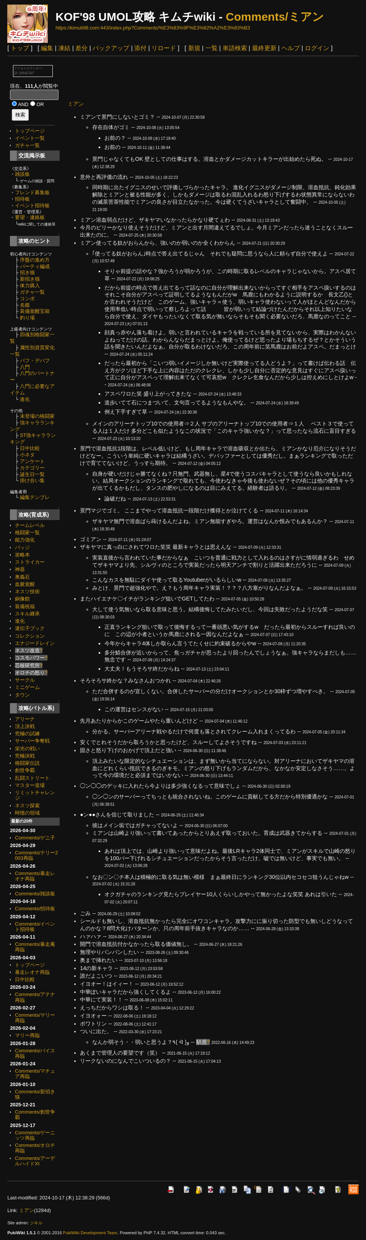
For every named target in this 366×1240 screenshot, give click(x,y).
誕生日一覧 (32, 474)
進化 (25, 399)
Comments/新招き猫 (35, 1094)
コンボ (27, 298)
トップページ (30, 131)
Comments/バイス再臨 (35, 1053)
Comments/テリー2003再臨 (36, 855)
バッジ (22, 547)
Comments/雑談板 (35, 893)
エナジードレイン (35, 643)
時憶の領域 (27, 813)
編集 (47, 48)
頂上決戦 (25, 726)
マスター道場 (30, 785)
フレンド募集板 (32, 192)
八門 (25, 367)
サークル (25, 680)
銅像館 (22, 599)
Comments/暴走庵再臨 (35, 946)
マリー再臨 (27, 1035)
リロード (163, 48)
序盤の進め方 (35, 260)
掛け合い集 (32, 480)
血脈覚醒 (25, 584)
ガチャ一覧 (27, 145)
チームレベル (30, 525)
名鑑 (25, 305)
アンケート (32, 461)
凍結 (64, 48)
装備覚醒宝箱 (35, 311)
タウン (22, 695)
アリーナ (25, 719)
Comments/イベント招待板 (35, 926)
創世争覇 (25, 770)
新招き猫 (30, 279)
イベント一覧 (30, 138)
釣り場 (27, 318)
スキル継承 (27, 614)
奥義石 (22, 577)
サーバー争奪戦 (32, 741)
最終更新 (264, 48)
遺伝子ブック (30, 628)
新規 (194, 48)
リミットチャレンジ (35, 795)
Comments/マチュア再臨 (35, 1073)
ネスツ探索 (27, 805)
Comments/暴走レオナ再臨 (35, 876)
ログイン (317, 48)
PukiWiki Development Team (90, 1232)
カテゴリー (32, 468)
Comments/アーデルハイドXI (35, 1160)
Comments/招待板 (35, 908)
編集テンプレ (35, 497)
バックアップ (111, 48)
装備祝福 (25, 606)
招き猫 (27, 272)
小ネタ (27, 455)
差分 (81, 48)
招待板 (22, 199)
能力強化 (25, 540)
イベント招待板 (32, 205)
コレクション (30, 636)
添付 (140, 48)
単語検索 (235, 48)
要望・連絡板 (30, 217)
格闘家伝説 (27, 763)
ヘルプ (290, 48)
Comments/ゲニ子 (35, 838)
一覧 (211, 48)
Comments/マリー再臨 (35, 1017)
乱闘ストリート (32, 778)
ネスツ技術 (27, 591)
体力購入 (30, 285)
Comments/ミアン (275, 16)
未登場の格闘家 (37, 416)
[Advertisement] (207, 78)
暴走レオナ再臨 (32, 972)
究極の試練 (27, 733)
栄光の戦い (27, 748)
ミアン (76, 104)
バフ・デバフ (35, 360)
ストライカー (30, 562)
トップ (20, 48)
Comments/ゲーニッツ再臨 (35, 1135)
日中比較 (30, 448)
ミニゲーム (27, 687)
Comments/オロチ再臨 (35, 1147)
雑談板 (22, 174)
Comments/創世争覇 (35, 1114)
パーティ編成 (35, 266)
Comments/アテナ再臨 (35, 997)
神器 (20, 569)
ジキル (36, 1222)
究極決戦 (25, 756)
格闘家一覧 (27, 532)
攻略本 (22, 555)
